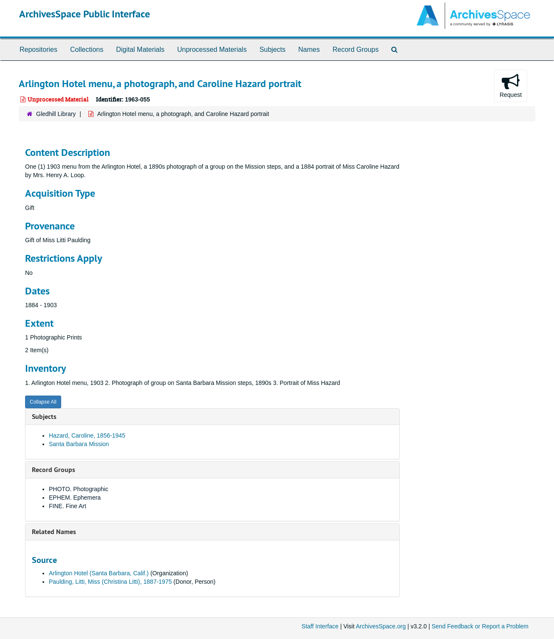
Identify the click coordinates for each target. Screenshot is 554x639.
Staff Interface (320, 626)
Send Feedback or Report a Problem (480, 626)
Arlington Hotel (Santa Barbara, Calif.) (99, 573)
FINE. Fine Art (67, 506)
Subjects (272, 49)
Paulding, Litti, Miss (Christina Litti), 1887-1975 (110, 581)
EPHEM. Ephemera (75, 497)
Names (309, 49)
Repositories (38, 49)
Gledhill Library (56, 113)
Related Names (54, 531)
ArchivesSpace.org (381, 626)
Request (511, 85)
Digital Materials (140, 49)
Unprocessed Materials (212, 49)
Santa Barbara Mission (79, 444)
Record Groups (356, 49)
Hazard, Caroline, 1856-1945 (87, 435)
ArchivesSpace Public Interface (84, 13)
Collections (86, 49)
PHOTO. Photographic (78, 489)
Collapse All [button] (43, 402)
